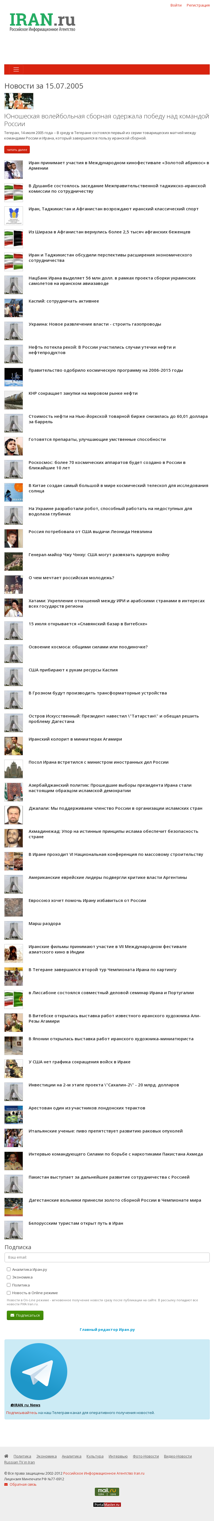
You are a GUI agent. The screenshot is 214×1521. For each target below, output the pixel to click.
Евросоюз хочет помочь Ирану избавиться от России (87, 900)
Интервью (118, 1456)
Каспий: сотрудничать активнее (64, 301)
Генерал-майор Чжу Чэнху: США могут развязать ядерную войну (99, 554)
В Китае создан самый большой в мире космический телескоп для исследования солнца (118, 488)
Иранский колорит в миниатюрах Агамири (75, 739)
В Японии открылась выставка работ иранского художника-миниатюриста (111, 1038)
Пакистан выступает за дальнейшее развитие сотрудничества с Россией (109, 1177)
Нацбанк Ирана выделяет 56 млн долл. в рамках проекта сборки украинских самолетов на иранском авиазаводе (112, 280)
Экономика (20, 1277)
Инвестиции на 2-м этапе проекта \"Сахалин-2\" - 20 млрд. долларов (104, 1085)
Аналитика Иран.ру (27, 1269)
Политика (18, 1285)
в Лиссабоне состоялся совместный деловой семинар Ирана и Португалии (111, 992)
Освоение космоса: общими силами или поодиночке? (88, 646)
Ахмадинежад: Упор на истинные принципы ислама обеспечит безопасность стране (113, 834)
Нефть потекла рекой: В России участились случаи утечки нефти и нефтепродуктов (102, 349)
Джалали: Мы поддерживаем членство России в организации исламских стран (115, 808)
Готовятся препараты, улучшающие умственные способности (97, 439)
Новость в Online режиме (32, 1292)
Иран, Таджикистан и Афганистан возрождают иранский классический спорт (114, 208)
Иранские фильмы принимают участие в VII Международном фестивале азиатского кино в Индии (108, 949)
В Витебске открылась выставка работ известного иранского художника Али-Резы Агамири (115, 1018)
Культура (95, 1456)
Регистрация (198, 5)
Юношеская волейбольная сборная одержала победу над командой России (106, 120)
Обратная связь (20, 1484)
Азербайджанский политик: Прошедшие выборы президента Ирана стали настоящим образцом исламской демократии (110, 788)
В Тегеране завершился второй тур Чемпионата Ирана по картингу (103, 969)
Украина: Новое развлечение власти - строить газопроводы (95, 324)
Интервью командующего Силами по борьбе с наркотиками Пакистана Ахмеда (116, 1154)
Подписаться (25, 1315)
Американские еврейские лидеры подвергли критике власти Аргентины (108, 877)
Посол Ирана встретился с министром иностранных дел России (99, 762)
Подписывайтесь (21, 1412)
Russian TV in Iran (19, 1462)
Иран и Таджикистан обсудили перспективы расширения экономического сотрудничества (110, 257)
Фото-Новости (146, 1456)
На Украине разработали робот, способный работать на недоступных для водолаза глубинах (110, 511)
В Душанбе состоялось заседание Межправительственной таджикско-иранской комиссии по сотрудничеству (117, 188)
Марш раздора (45, 923)
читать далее (17, 149)
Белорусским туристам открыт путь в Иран (76, 1223)
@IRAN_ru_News (25, 1404)
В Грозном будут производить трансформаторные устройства (98, 693)
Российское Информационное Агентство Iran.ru (103, 1473)
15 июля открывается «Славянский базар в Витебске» (88, 623)
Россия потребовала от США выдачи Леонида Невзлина (90, 531)
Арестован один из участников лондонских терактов (87, 1108)
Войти (176, 5)
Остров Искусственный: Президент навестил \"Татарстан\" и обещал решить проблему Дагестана (114, 718)
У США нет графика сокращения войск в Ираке (80, 1061)
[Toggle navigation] (16, 69)
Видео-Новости (178, 1456)
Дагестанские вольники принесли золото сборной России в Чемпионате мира (115, 1200)
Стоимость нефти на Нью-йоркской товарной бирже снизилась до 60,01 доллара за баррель (118, 419)
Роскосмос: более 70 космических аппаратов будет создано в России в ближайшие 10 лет (107, 465)
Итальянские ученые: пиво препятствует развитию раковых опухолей (106, 1131)
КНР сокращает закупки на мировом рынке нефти (83, 393)
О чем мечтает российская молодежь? (71, 577)
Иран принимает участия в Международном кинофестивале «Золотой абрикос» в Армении (119, 165)
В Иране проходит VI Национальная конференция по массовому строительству (116, 854)
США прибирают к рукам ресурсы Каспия (73, 670)
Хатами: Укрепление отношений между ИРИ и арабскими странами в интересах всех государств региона (117, 603)
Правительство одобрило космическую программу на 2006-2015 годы (106, 370)
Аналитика (71, 1456)
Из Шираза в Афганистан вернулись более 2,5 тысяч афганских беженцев (109, 232)
